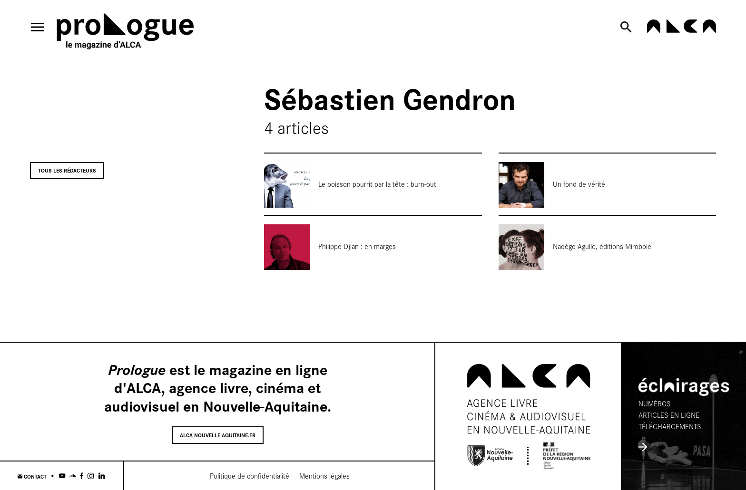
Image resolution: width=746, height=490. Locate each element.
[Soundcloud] (72, 475)
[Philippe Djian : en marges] (372, 242)
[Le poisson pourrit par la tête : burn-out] (372, 180)
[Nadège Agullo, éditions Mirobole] (607, 242)
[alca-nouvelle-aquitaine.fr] (681, 30)
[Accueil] (125, 32)
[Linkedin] (101, 475)
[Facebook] (81, 475)
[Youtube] (62, 475)
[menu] (37, 27)
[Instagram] (91, 475)
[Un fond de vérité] (607, 180)
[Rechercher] (627, 27)
